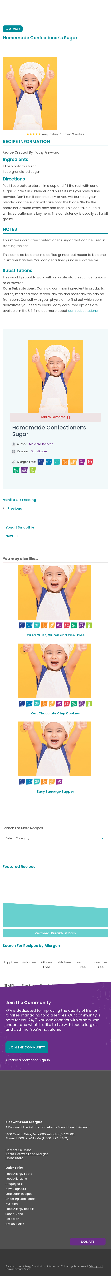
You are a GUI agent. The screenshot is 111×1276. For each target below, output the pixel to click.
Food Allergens (16, 1179)
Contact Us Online (18, 1150)
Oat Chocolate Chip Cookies (55, 713)
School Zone (14, 1214)
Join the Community (27, 1047)
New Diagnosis (15, 1189)
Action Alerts (14, 1224)
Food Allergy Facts (18, 1174)
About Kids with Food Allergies (26, 1154)
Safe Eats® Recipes (18, 1194)
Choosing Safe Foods (20, 1199)
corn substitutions (83, 310)
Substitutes (39, 451)
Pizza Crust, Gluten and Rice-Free (56, 635)
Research (12, 1219)
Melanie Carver (41, 444)
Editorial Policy (21, 1269)
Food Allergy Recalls (19, 1209)
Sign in (44, 1060)
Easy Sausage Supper (55, 791)
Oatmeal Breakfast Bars (55, 933)
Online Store (14, 1158)
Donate (88, 1241)
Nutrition (11, 1204)
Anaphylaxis (14, 1184)
